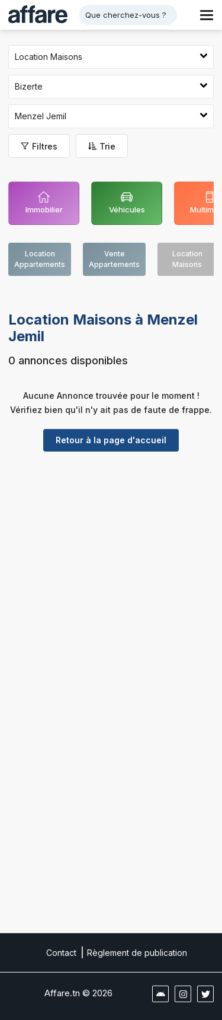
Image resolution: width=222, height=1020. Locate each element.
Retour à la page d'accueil (111, 440)
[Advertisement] (111, 572)
